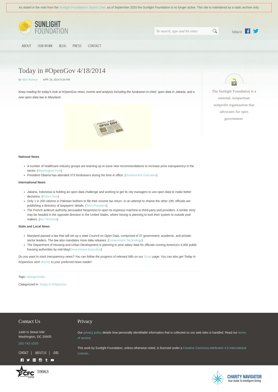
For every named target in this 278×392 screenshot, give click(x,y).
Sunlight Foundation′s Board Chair (82, 7)
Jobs (56, 352)
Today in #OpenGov (53, 284)
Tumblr (46, 360)
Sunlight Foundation (44, 27)
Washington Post (49, 170)
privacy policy (92, 332)
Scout (148, 256)
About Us (40, 352)
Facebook (247, 31)
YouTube (52, 360)
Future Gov (50, 196)
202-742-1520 (28, 343)
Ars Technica (48, 219)
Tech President (96, 205)
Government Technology (125, 240)
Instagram (40, 360)
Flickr (34, 360)
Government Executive (141, 175)
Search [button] (215, 31)
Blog (62, 45)
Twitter (255, 31)
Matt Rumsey (30, 79)
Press (77, 45)
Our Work (45, 45)
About (26, 45)
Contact (94, 45)
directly (45, 262)
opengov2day (35, 276)
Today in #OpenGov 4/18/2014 (62, 70)
